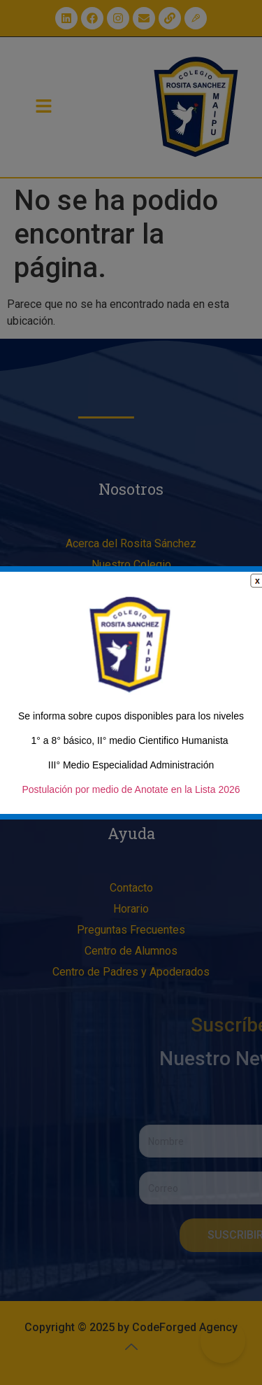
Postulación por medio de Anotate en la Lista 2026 (131, 789)
